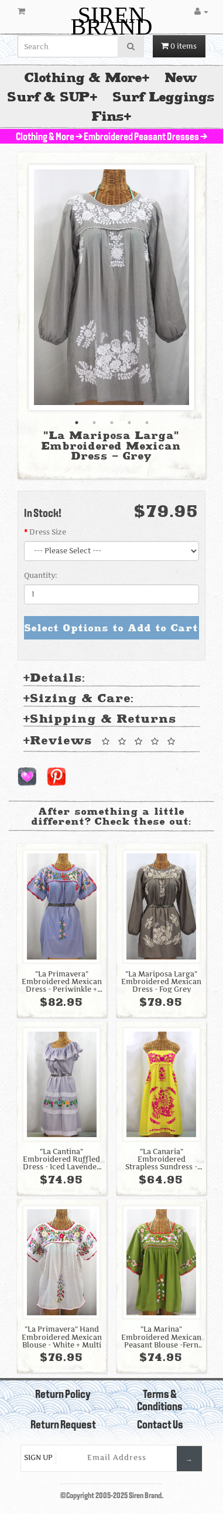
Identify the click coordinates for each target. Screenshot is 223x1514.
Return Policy (63, 1395)
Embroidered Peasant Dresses (141, 137)
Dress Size (47, 532)
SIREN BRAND (111, 21)
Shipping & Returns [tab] (100, 719)
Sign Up (38, 1457)
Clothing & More (83, 78)
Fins (108, 116)
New (181, 78)
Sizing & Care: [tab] (78, 699)
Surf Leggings (164, 97)
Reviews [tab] (101, 741)
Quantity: (40, 575)
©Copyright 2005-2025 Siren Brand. (111, 1496)
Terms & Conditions (160, 1401)
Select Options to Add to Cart (111, 628)
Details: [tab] (54, 678)
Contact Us (160, 1425)
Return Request (63, 1425)
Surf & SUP (49, 97)
